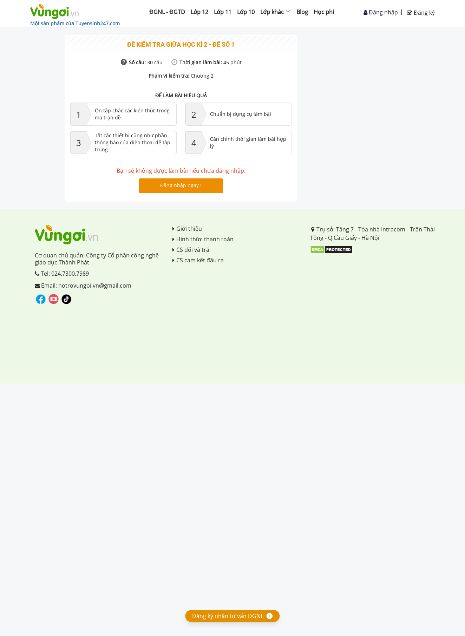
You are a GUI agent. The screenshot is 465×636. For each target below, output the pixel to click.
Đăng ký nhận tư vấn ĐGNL (227, 616)
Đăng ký (421, 13)
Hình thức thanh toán (203, 239)
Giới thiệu (187, 228)
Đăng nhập (381, 12)
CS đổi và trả (190, 250)
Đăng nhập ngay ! (181, 185)
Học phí (324, 12)
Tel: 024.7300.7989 (62, 273)
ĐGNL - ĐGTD (167, 12)
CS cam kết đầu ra (198, 260)
